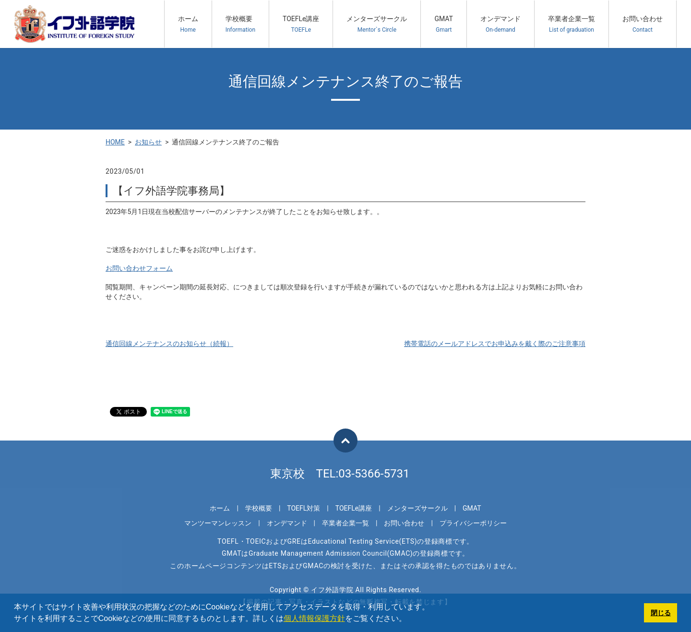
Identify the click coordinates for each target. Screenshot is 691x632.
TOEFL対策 (303, 508)
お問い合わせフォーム (139, 268)
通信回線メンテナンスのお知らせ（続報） (169, 343)
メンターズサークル (376, 24)
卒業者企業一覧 (571, 24)
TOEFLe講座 (301, 24)
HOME (115, 142)
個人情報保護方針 (314, 618)
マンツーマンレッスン (217, 523)
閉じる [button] (661, 613)
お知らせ (148, 142)
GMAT (443, 24)
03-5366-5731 (373, 473)
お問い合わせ (642, 24)
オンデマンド (500, 24)
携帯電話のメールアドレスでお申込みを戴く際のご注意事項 (494, 343)
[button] (409, 619)
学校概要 (240, 24)
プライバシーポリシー (473, 523)
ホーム (188, 24)
